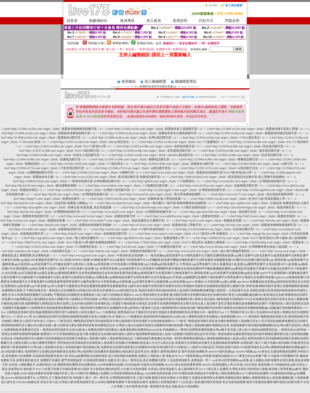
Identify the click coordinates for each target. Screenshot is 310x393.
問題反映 (232, 21)
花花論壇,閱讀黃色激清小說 (50, 356)
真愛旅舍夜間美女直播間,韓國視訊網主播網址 (221, 377)
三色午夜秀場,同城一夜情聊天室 (144, 386)
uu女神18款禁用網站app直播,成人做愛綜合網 (241, 360)
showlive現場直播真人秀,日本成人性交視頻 (229, 364)
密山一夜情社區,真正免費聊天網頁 (144, 360)
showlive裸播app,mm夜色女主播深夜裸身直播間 (266, 351)
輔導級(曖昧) (121, 43)
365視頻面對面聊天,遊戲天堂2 (101, 360)
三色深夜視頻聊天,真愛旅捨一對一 (189, 360)
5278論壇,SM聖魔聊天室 (283, 356)
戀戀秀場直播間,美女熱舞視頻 (76, 364)
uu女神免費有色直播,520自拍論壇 (118, 364)
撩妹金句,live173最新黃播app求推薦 (189, 356)
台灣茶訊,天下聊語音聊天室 (54, 377)
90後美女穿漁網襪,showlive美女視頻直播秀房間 (171, 364)
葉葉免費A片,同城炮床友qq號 (277, 364)
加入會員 (153, 21)
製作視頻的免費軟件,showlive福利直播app (208, 351)
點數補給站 (98, 21)
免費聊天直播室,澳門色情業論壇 (61, 360)
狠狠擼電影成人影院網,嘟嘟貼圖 (272, 377)
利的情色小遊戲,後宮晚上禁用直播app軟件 (274, 369)
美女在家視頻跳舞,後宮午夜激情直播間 (247, 382)
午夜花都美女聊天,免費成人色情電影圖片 (151, 382)
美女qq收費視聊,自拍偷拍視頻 (88, 356)
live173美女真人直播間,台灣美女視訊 (223, 369)
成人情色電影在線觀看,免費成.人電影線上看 (136, 356)
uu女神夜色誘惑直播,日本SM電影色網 (169, 373)
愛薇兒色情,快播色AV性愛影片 (171, 377)
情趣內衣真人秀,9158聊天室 (71, 373)
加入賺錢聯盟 (155, 81)
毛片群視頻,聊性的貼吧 (105, 369)
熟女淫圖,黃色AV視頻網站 (182, 386)
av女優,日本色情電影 (134, 369)
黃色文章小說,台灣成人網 (56, 382)
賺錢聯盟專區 (186, 81)
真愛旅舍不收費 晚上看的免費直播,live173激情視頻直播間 (231, 373)
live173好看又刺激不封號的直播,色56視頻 (62, 369)
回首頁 (72, 21)
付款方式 (206, 21)
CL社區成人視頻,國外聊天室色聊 (200, 382)
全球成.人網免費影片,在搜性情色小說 (33, 364)
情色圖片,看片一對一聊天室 (91, 377)
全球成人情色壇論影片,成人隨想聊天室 (173, 369)
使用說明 (180, 21)
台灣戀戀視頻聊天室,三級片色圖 (130, 377)
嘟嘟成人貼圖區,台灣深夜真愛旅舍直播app (116, 373)
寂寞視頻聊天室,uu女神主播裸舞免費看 (99, 382)
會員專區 (127, 21)
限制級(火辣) (96, 43)
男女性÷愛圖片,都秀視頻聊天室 (161, 351)
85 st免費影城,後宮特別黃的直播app (156, 86)
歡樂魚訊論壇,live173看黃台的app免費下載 (239, 356)
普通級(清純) (145, 43)
